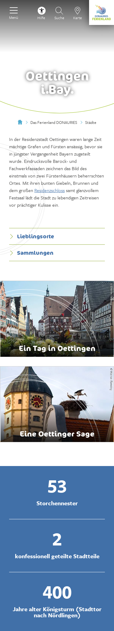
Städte (90, 122)
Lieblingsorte (31, 236)
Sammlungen (31, 252)
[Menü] (14, 12)
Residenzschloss (49, 190)
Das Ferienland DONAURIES (53, 122)
